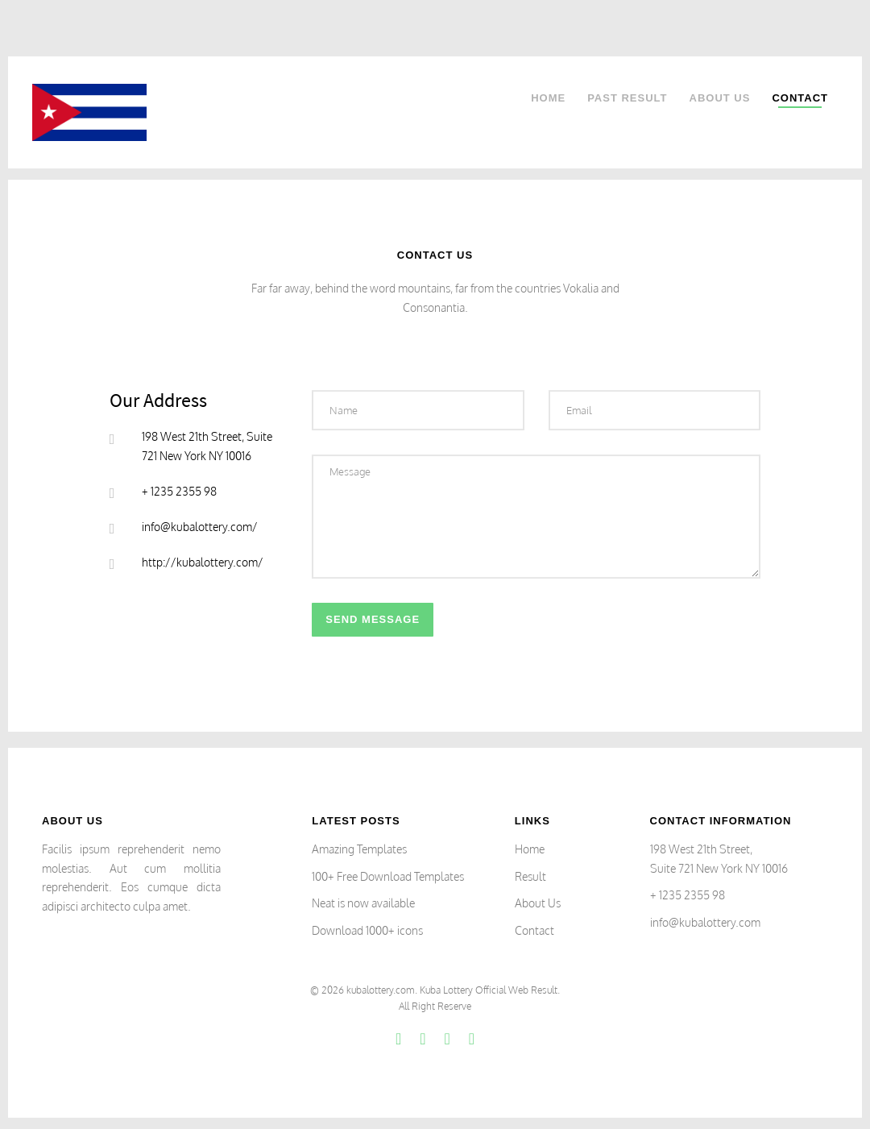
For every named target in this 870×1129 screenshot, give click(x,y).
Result (530, 876)
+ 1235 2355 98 (687, 895)
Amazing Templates (359, 849)
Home (548, 98)
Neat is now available (363, 903)
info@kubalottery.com (705, 922)
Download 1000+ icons (367, 930)
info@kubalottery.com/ (200, 526)
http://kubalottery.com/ (202, 562)
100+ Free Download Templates (388, 876)
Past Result (627, 98)
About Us (720, 98)
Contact (800, 98)
